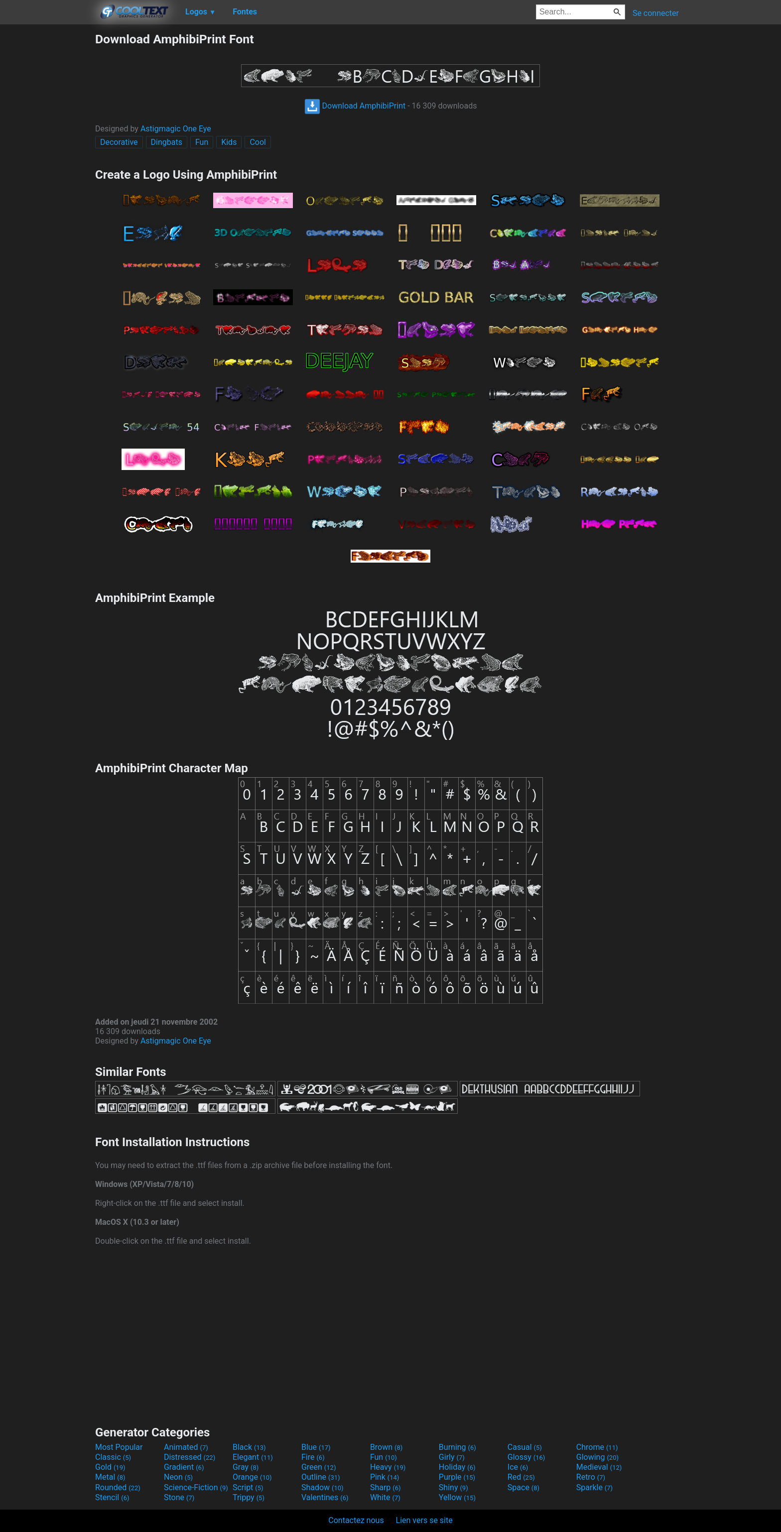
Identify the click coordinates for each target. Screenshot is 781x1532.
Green (318, 1467)
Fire (313, 1457)
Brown (386, 1447)
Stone (179, 1497)
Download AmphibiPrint (355, 106)
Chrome (597, 1447)
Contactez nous (356, 1520)
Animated (186, 1447)
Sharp (385, 1487)
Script (248, 1487)
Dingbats (166, 142)
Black (249, 1447)
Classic (113, 1457)
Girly (452, 1457)
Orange (252, 1477)
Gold (110, 1467)
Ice (518, 1467)
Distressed (189, 1457)
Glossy (526, 1457)
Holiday (457, 1467)
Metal (110, 1477)
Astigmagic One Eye (175, 128)
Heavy (387, 1467)
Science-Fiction (196, 1487)
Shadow (322, 1487)
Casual (525, 1447)
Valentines (325, 1497)
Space (523, 1487)
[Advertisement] (47, 181)
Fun (201, 142)
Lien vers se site (424, 1520)
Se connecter (656, 13)
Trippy (248, 1497)
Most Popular (119, 1447)
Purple (457, 1477)
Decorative (119, 142)
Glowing (597, 1457)
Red (521, 1477)
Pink (384, 1477)
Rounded (117, 1487)
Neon (178, 1477)
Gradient (184, 1467)
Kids (229, 142)
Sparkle (594, 1487)
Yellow (457, 1497)
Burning (457, 1447)
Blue (316, 1447)
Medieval (599, 1467)
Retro (590, 1477)
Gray (246, 1467)
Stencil (112, 1497)
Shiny (453, 1487)
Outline (320, 1477)
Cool (258, 142)
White (385, 1497)
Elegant (253, 1457)
